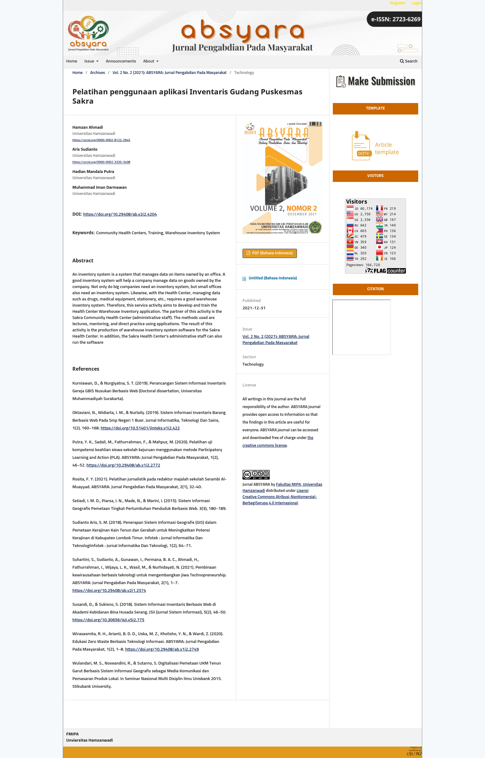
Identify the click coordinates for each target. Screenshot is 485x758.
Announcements (121, 61)
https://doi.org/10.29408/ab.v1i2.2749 (162, 649)
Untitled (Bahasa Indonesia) (273, 278)
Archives (97, 73)
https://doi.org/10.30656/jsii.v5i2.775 (108, 620)
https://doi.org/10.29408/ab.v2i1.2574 (109, 590)
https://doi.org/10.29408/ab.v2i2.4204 (120, 214)
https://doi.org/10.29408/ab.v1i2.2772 (123, 465)
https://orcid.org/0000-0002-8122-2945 (101, 140)
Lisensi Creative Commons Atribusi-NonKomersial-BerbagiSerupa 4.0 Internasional (279, 497)
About (149, 61)
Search (409, 61)
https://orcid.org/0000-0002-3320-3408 (101, 162)
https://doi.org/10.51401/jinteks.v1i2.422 (140, 428)
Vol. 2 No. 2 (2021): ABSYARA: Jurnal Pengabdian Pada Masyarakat (170, 73)
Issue (89, 61)
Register (397, 3)
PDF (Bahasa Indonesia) (272, 253)
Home (71, 61)
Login (417, 3)
